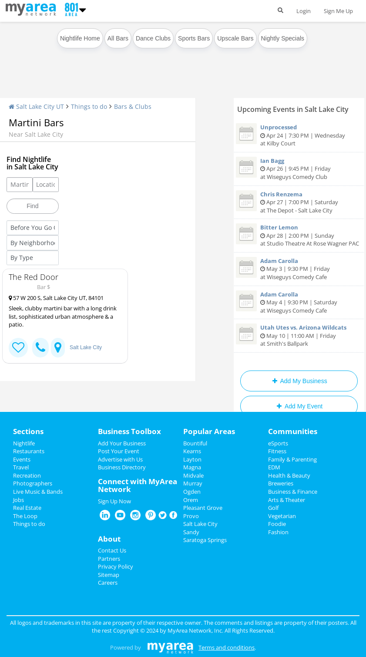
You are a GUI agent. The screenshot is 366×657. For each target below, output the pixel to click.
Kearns (192, 451)
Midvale (193, 475)
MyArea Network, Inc (195, 630)
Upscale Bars (235, 38)
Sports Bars (194, 38)
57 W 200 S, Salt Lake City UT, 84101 (56, 298)
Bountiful (195, 443)
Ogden (192, 491)
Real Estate (27, 508)
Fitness (277, 451)
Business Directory (122, 467)
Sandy (191, 532)
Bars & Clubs (132, 106)
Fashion (278, 532)
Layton (192, 459)
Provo (191, 516)
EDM (274, 467)
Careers (108, 582)
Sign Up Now (114, 501)
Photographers (32, 483)
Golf (273, 508)
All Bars (117, 38)
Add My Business (299, 380)
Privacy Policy (115, 566)
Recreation (27, 475)
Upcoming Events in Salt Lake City (293, 109)
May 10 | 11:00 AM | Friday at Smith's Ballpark (299, 335)
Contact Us (112, 550)
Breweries (280, 483)
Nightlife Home (80, 38)
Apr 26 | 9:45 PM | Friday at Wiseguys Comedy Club (299, 169)
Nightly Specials (283, 38)
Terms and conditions (226, 647)
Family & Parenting (292, 459)
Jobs (18, 500)
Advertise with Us (120, 459)
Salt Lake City (86, 347)
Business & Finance (292, 491)
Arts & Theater (286, 500)
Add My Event (298, 406)
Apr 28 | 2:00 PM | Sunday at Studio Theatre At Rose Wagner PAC (299, 235)
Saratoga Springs (205, 540)
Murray (192, 483)
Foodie (277, 524)
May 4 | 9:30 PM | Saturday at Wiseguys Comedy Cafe (299, 302)
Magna (192, 467)
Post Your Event (118, 451)
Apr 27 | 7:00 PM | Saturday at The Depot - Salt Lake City (299, 202)
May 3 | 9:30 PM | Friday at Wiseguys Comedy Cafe (299, 269)
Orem (190, 500)
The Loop (25, 516)
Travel (21, 467)
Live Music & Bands (38, 491)
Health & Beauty (289, 475)
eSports (278, 443)
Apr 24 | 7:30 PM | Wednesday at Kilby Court (299, 135)
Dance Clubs (153, 38)
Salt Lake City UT (36, 106)
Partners (109, 559)
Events (21, 459)
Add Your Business (122, 443)
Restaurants (28, 451)
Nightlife (24, 443)
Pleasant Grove (202, 508)
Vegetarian (282, 516)
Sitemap (108, 575)
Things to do (89, 106)
